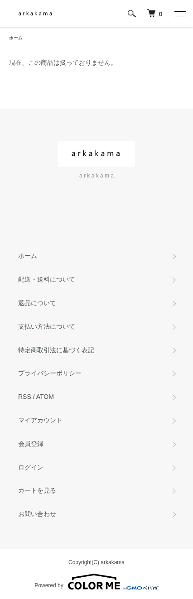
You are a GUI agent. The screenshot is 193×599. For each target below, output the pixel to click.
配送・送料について (46, 279)
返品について (37, 303)
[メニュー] (179, 13)
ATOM (45, 396)
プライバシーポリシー (50, 373)
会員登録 (30, 443)
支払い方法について (46, 326)
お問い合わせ (37, 514)
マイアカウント (40, 420)
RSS (24, 396)
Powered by (96, 582)
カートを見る (37, 490)
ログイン (30, 467)
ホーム (16, 37)
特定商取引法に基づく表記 (56, 350)
